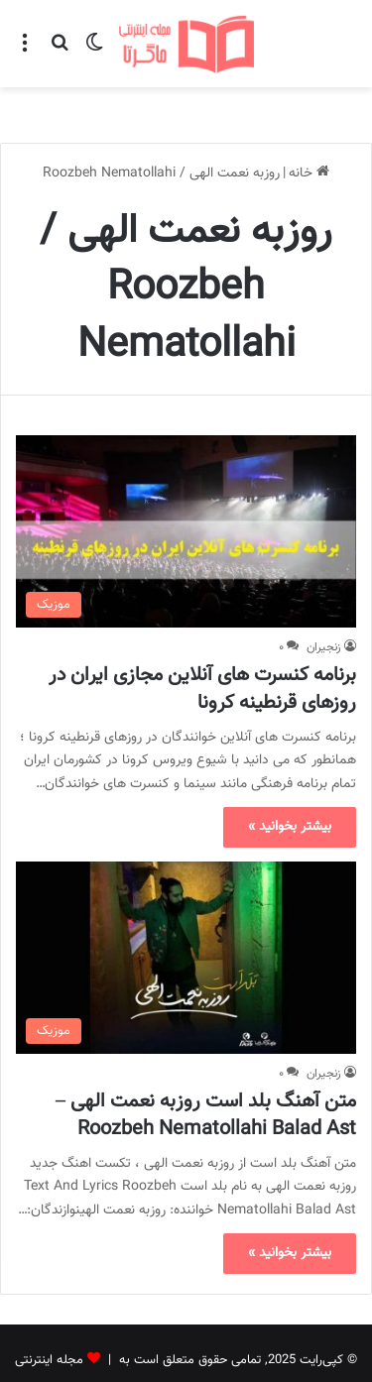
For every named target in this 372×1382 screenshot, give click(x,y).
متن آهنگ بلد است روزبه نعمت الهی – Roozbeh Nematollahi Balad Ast (206, 1069)
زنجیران (324, 602)
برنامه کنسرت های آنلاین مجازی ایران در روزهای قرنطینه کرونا (202, 643)
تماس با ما (158, 1346)
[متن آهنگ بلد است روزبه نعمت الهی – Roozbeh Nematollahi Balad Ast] (186, 911)
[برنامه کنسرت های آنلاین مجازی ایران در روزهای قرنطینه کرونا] (186, 485)
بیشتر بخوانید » (289, 781)
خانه (309, 128)
